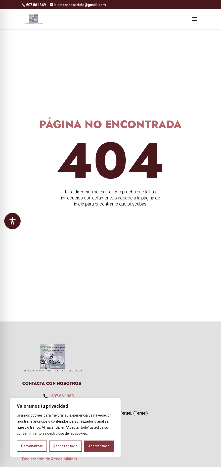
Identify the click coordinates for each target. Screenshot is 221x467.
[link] (33, 18)
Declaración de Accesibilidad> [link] (50, 459)
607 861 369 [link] (62, 396)
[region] (65, 427)
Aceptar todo (99, 446)
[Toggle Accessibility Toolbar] (12, 221)
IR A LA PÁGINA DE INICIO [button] (149, 224)
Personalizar (32, 446)
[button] (195, 22)
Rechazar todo (65, 446)
